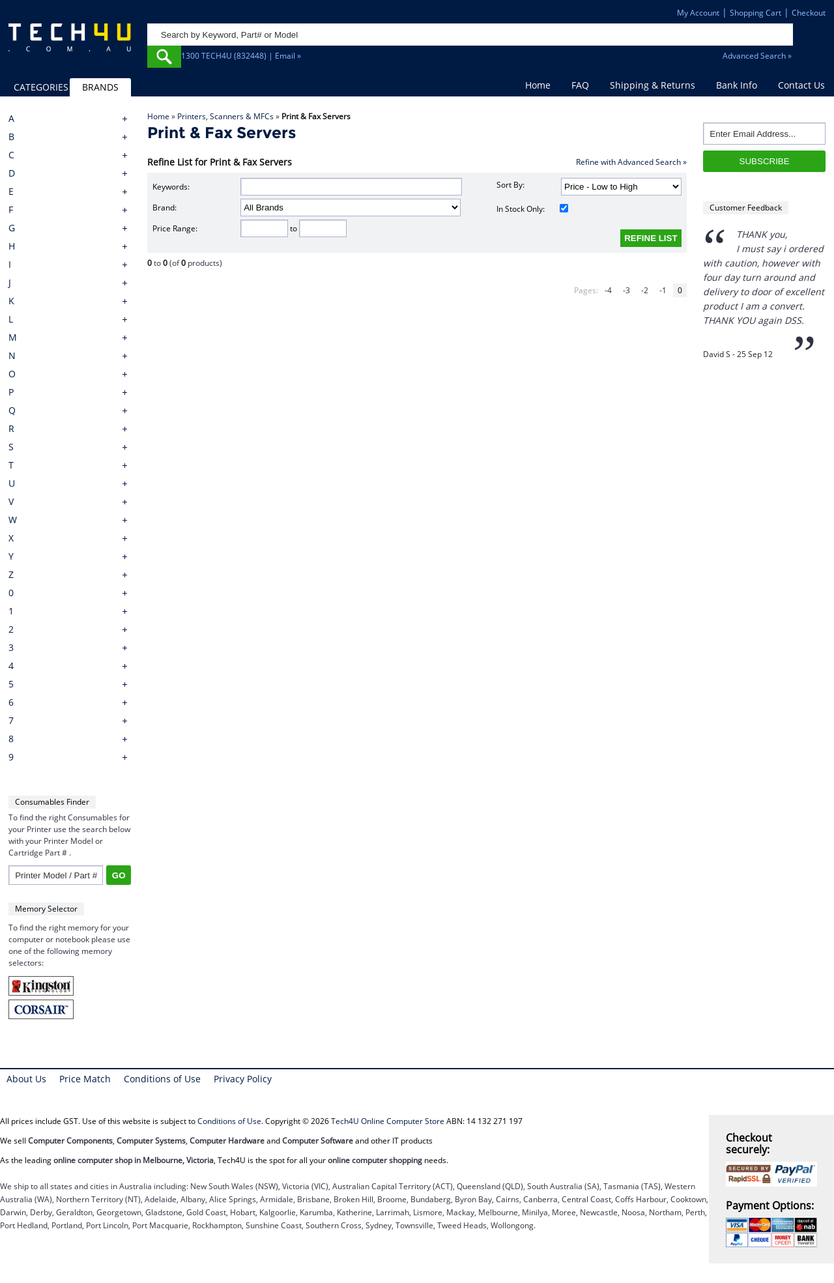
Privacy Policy (243, 1079)
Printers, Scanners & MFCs (225, 116)
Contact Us (801, 85)
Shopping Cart (755, 12)
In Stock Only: (532, 208)
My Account (698, 12)
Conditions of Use (162, 1079)
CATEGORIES (41, 87)
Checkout (809, 12)
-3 (626, 290)
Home (538, 85)
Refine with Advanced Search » (631, 161)
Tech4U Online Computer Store (387, 1121)
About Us (26, 1079)
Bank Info (736, 85)
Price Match (85, 1079)
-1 (663, 290)
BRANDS (100, 87)
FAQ (580, 85)
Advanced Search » (757, 55)
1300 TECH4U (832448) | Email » (241, 55)
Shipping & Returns (652, 85)
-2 (644, 290)
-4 (608, 290)
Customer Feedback (746, 207)
